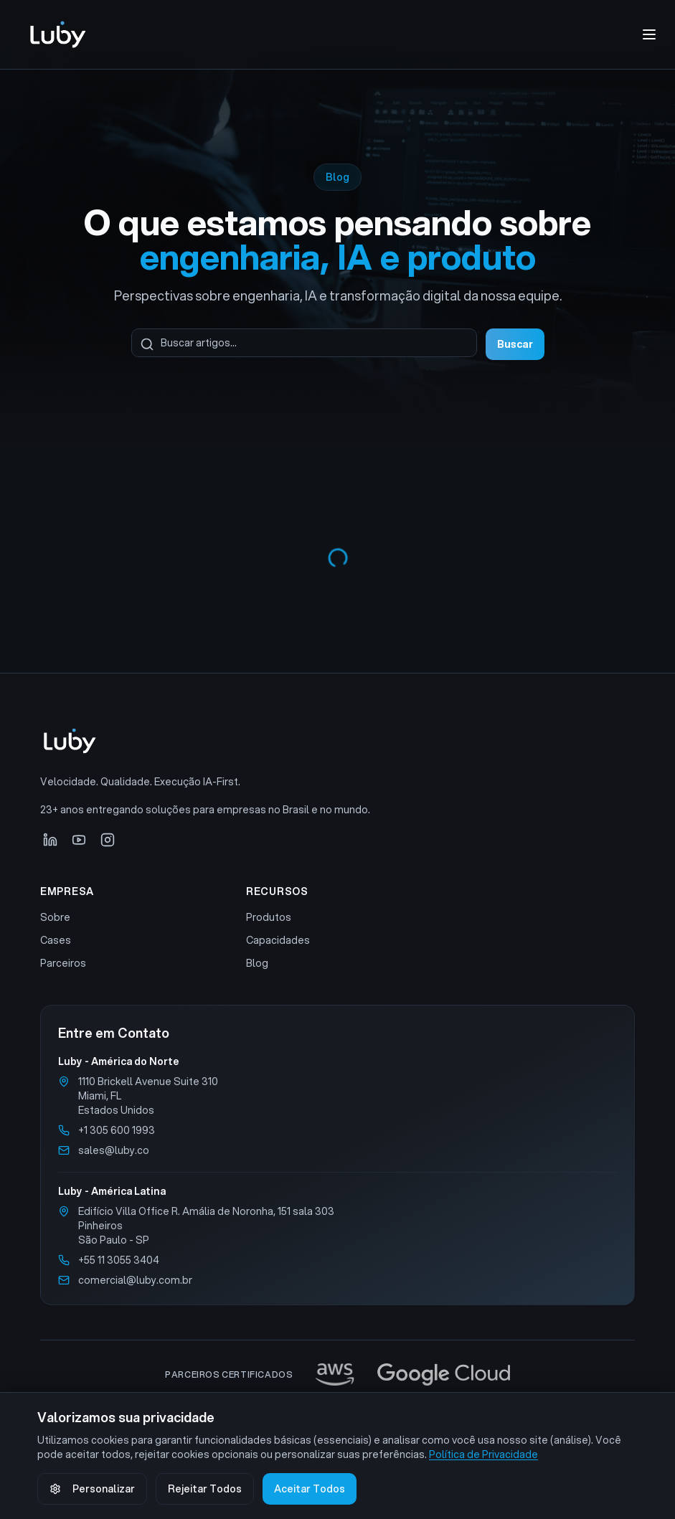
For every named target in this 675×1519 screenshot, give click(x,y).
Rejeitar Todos (205, 1489)
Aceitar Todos (309, 1489)
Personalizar (92, 1489)
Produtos (268, 917)
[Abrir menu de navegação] (649, 34)
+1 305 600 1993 (116, 1130)
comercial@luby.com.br (135, 1280)
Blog (257, 963)
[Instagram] (108, 840)
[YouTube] (79, 840)
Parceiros (63, 963)
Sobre (55, 917)
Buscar (515, 344)
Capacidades (278, 940)
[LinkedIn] (50, 840)
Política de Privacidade (483, 1454)
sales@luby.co (113, 1150)
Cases (55, 940)
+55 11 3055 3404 (118, 1260)
